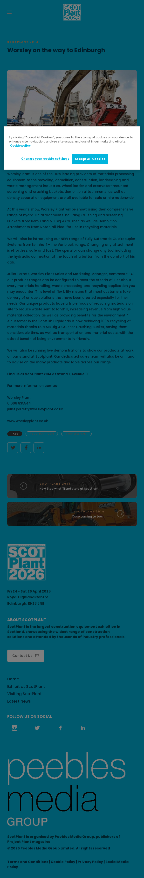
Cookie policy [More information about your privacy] (20, 146)
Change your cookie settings (45, 159)
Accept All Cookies (90, 159)
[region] (72, 148)
